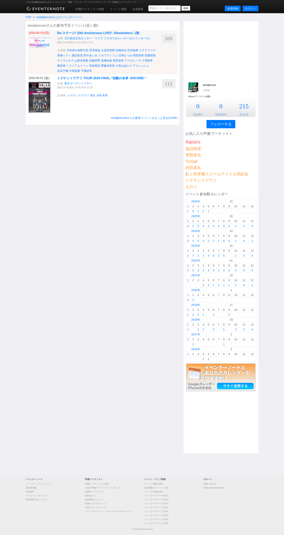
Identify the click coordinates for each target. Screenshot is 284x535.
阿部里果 (138, 55)
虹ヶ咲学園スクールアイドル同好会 (216, 174)
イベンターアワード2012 (156, 495)
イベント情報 (118, 9)
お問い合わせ (209, 484)
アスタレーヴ (132, 60)
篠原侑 (61, 65)
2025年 (195, 216)
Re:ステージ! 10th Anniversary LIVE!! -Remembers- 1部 (98, 33)
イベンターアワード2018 (156, 519)
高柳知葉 (106, 60)
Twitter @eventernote (213, 488)
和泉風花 (94, 65)
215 (244, 106)
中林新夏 (74, 70)
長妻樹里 (150, 55)
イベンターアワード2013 (156, 499)
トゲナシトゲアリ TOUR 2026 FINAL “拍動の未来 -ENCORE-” (102, 78)
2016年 (195, 349)
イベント (244, 114)
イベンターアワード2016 (156, 511)
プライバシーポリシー (36, 495)
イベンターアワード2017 (156, 515)
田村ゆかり (90, 495)
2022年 (195, 260)
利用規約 (30, 491)
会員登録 (232, 8)
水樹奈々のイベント (94, 491)
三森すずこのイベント (95, 507)
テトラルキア (65, 60)
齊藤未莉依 (108, 65)
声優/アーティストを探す (97, 484)
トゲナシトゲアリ (78, 95)
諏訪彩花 (77, 55)
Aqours (192, 141)
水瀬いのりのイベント (95, 503)
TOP (28, 17)
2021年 (195, 275)
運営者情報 (31, 488)
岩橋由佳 (121, 50)
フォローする (221, 124)
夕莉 (99, 95)
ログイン (250, 8)
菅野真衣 (193, 155)
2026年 (195, 201)
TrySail (191, 161)
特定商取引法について (36, 499)
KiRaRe (72, 50)
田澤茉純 (94, 50)
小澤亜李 (147, 60)
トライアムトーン (77, 65)
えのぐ (191, 186)
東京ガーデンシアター (78, 83)
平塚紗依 (86, 70)
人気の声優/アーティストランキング (102, 488)
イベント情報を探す (153, 484)
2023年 (195, 245)
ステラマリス (147, 50)
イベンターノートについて (39, 484)
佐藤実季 (94, 60)
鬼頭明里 (193, 149)
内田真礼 (193, 168)
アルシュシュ (141, 65)
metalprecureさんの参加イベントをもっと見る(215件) (144, 117)
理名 (92, 95)
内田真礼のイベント (94, 499)
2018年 (195, 319)
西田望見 (118, 60)
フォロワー (221, 114)
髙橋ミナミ (64, 55)
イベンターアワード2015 (156, 507)
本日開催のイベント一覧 (156, 488)
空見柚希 (132, 50)
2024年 (195, 231)
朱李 (105, 95)
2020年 (195, 290)
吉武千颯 (62, 70)
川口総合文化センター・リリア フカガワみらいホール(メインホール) (107, 38)
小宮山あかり (124, 65)
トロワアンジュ (108, 55)
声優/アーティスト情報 (90, 9)
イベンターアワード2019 (156, 523)
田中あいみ (90, 55)
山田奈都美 (81, 60)
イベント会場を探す (153, 491)
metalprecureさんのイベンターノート (59, 17)
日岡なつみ (125, 55)
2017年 (195, 334)
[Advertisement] (221, 50)
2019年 (195, 304)
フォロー (198, 114)
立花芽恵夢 (108, 50)
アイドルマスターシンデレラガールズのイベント (109, 511)
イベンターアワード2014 (156, 503)
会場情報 (137, 9)
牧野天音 (82, 50)
